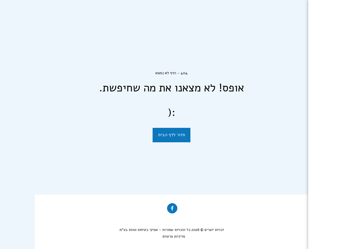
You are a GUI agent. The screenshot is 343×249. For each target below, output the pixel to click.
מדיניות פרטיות (139, 236)
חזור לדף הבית (136, 134)
